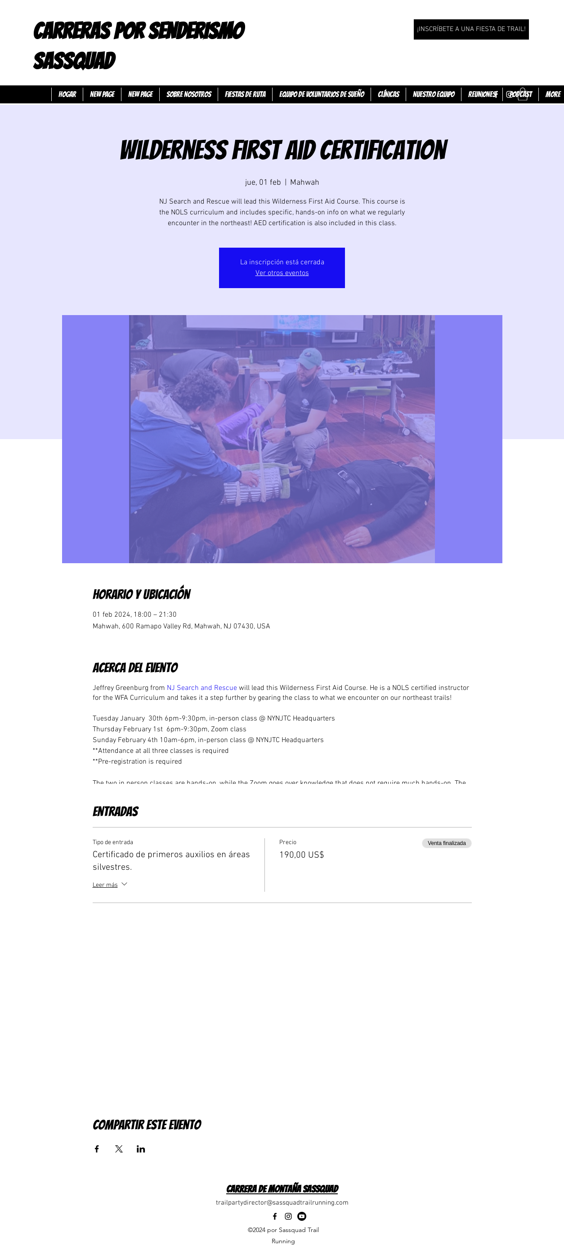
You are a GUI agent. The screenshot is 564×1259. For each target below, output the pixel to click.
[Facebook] (496, 94)
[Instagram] (509, 94)
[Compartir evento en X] (119, 1148)
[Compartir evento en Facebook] (97, 1148)
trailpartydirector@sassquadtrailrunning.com (282, 1203)
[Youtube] (301, 1216)
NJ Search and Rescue (202, 688)
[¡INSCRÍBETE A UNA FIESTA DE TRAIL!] (471, 29)
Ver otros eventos (282, 273)
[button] (522, 94)
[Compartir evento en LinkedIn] (141, 1148)
